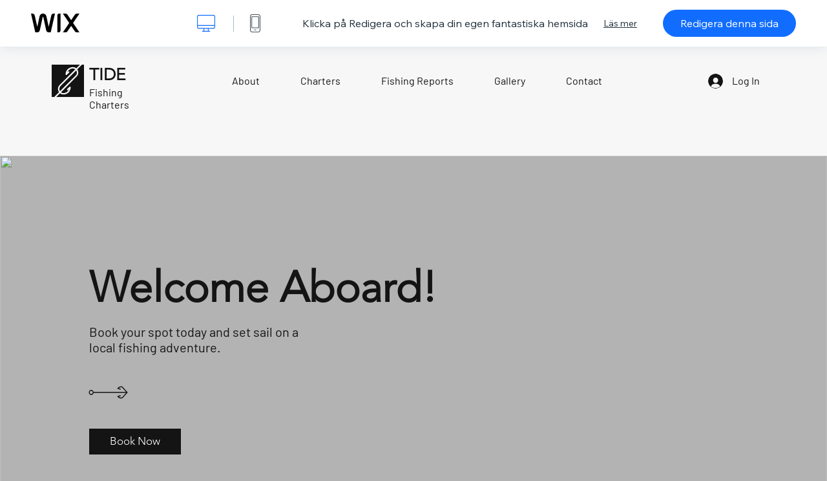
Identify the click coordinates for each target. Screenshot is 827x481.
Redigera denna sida (729, 23)
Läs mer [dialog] (620, 23)
